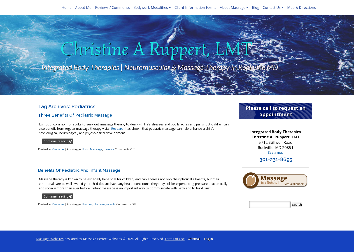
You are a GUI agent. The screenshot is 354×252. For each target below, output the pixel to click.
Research (118, 128)
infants (111, 204)
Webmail (194, 239)
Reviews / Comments (112, 7)
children (99, 204)
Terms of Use (175, 239)
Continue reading (58, 141)
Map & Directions (301, 7)
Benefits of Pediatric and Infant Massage (79, 170)
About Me (83, 7)
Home (67, 7)
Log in (208, 239)
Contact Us (273, 7)
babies (88, 204)
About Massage (234, 7)
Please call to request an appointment (276, 111)
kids (86, 149)
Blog (255, 7)
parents (109, 149)
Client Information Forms (195, 7)
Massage (58, 149)
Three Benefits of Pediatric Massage (75, 115)
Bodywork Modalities (152, 7)
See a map (276, 152)
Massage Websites (50, 239)
